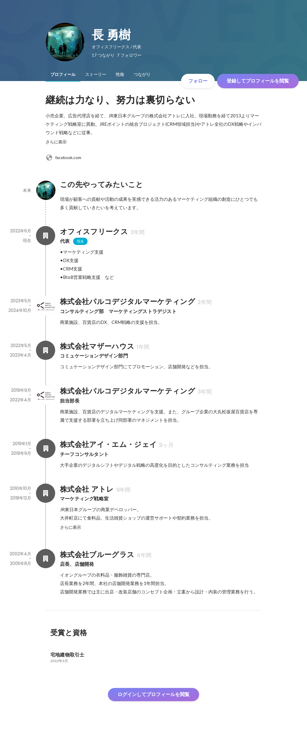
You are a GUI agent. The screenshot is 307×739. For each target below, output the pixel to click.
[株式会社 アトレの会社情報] (45, 493)
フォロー (197, 80)
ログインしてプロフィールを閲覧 (153, 694)
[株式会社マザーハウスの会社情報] (45, 350)
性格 (120, 74)
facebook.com (63, 157)
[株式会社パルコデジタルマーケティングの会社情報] (45, 305)
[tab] (63, 74)
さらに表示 (56, 142)
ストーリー (95, 74)
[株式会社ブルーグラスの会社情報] (45, 558)
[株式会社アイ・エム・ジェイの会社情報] (45, 448)
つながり (142, 74)
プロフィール (63, 74)
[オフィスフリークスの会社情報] (45, 235)
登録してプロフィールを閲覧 (258, 80)
